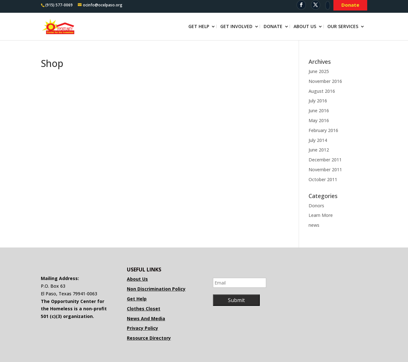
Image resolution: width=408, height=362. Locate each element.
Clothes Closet (143, 309)
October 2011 (323, 179)
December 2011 (325, 160)
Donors (316, 206)
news (314, 225)
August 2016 (322, 91)
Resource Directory (149, 338)
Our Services (342, 26)
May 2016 (319, 120)
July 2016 (318, 101)
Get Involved (236, 26)
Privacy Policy (142, 328)
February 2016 (323, 130)
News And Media (146, 318)
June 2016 (319, 110)
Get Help (198, 26)
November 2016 (325, 81)
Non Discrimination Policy (156, 289)
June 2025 (319, 71)
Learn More (321, 215)
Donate (273, 26)
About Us (305, 26)
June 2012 (319, 150)
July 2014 (318, 140)
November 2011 (325, 169)
